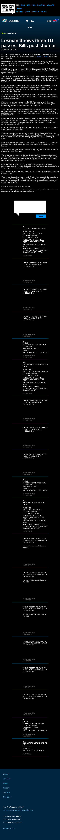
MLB (23, 5)
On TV (27, 11)
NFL (17, 5)
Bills (49, 20)
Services (6, 779)
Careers (6, 788)
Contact (6, 792)
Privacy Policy (9, 828)
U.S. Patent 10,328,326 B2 (12, 822)
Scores (19, 11)
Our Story (7, 797)
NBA (28, 5)
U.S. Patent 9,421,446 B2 (12, 816)
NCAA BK (41, 5)
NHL (34, 5)
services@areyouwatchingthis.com (18, 810)
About (44, 11)
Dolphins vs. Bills (29, 281)
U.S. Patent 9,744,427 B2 (12, 819)
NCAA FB (50, 5)
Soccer (19, 8)
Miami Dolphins (42, 56)
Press (5, 783)
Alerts (35, 11)
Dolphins (14, 20)
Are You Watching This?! (8, 9)
